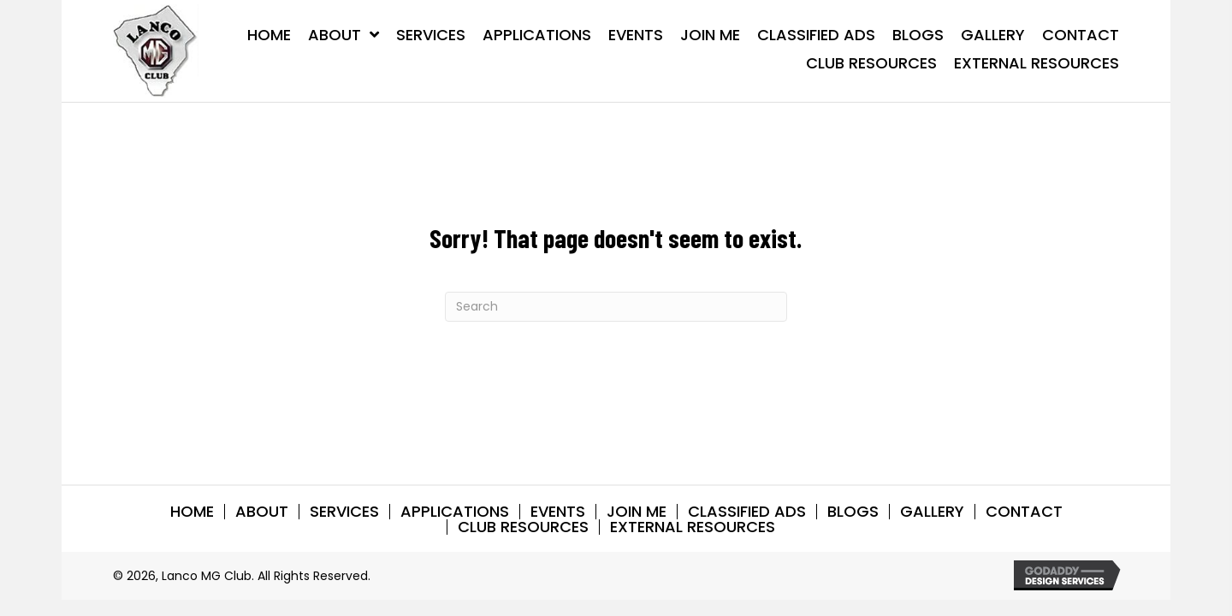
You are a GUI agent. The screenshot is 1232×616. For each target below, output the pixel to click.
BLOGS (853, 511)
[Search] (616, 307)
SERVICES (344, 511)
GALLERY (932, 511)
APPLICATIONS (454, 511)
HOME (192, 511)
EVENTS (557, 511)
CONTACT (1024, 511)
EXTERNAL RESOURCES (692, 527)
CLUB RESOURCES (523, 527)
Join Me (636, 511)
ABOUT (261, 511)
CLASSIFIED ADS (747, 511)
